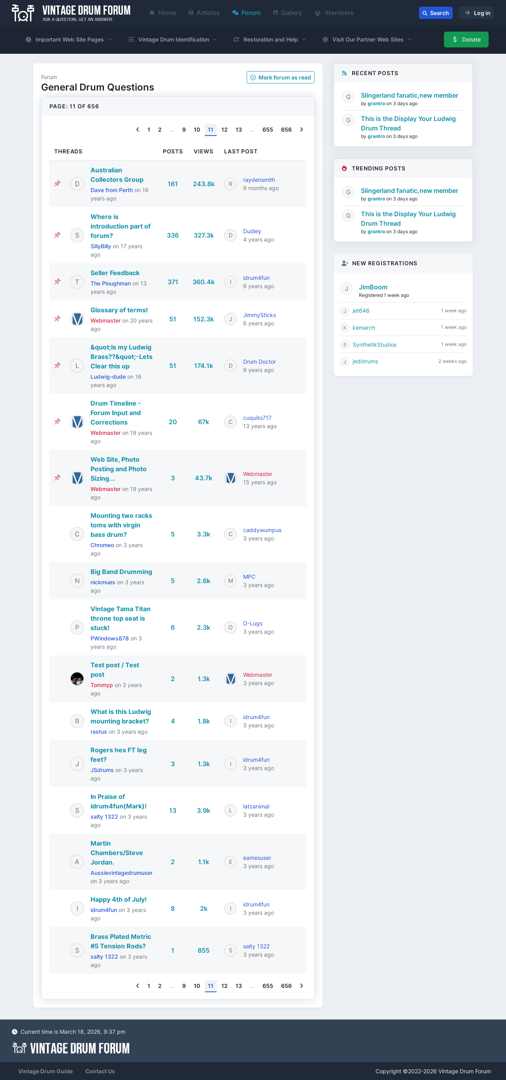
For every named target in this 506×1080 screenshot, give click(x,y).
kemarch (364, 327)
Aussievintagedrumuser (122, 872)
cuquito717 (257, 417)
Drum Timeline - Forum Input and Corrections (116, 412)
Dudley (252, 231)
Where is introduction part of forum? (121, 226)
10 (197, 129)
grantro (377, 103)
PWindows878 (110, 638)
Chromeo (103, 545)
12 (224, 129)
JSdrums (103, 770)
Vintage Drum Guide (45, 1071)
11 (210, 129)
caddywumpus (262, 530)
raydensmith (259, 179)
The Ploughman (111, 283)
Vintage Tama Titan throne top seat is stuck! (121, 618)
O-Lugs (252, 623)
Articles (204, 13)
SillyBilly (102, 246)
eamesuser (257, 857)
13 (239, 129)
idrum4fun (256, 277)
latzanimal (256, 806)
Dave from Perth (112, 190)
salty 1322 (105, 816)
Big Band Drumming (121, 572)
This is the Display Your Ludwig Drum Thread (408, 123)
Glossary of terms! (119, 310)
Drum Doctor (259, 361)
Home (162, 13)
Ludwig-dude (109, 376)
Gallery (287, 13)
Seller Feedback (115, 273)
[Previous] (138, 130)
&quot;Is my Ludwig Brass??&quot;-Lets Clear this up (122, 356)
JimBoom (373, 287)
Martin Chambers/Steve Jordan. (117, 852)
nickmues (104, 582)
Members (334, 13)
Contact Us (100, 1071)
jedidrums (365, 361)
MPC (249, 576)
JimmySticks (259, 315)
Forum (246, 13)
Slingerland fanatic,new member (409, 95)
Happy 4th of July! (119, 899)
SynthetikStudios (374, 344)
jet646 (361, 310)
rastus (100, 731)
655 (267, 129)
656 (286, 129)
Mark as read (280, 77)
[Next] (301, 130)
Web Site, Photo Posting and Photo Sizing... (119, 468)
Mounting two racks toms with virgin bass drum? (121, 525)
